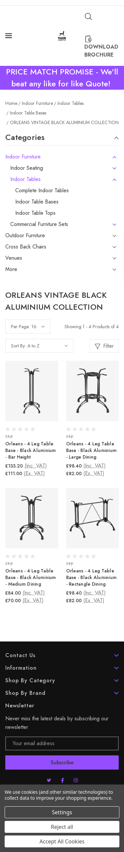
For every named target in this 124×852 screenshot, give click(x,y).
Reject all (62, 826)
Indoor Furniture (23, 157)
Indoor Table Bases (37, 202)
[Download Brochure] (101, 46)
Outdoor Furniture (25, 235)
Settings (62, 812)
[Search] (88, 16)
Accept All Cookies (62, 841)
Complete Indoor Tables (42, 190)
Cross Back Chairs (25, 247)
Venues (13, 258)
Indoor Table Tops (35, 213)
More (11, 269)
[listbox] (47, 345)
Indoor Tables (25, 179)
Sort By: (18, 345)
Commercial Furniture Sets (39, 224)
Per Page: (20, 326)
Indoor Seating (26, 168)
